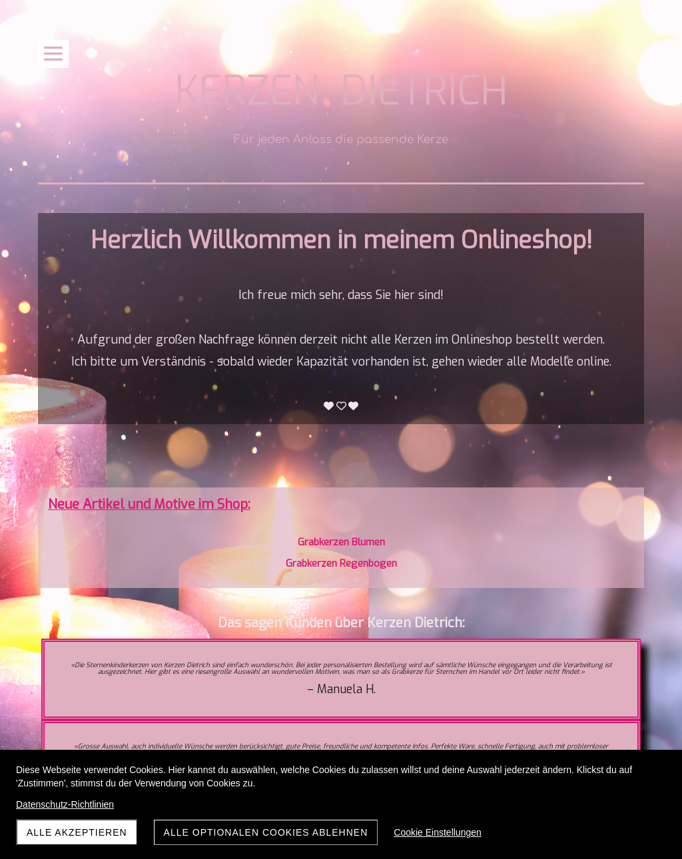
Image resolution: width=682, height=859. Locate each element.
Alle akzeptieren (77, 832)
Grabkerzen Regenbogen (341, 563)
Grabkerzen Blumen (341, 542)
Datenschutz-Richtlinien (65, 804)
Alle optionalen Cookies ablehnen (266, 832)
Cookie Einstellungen (438, 832)
